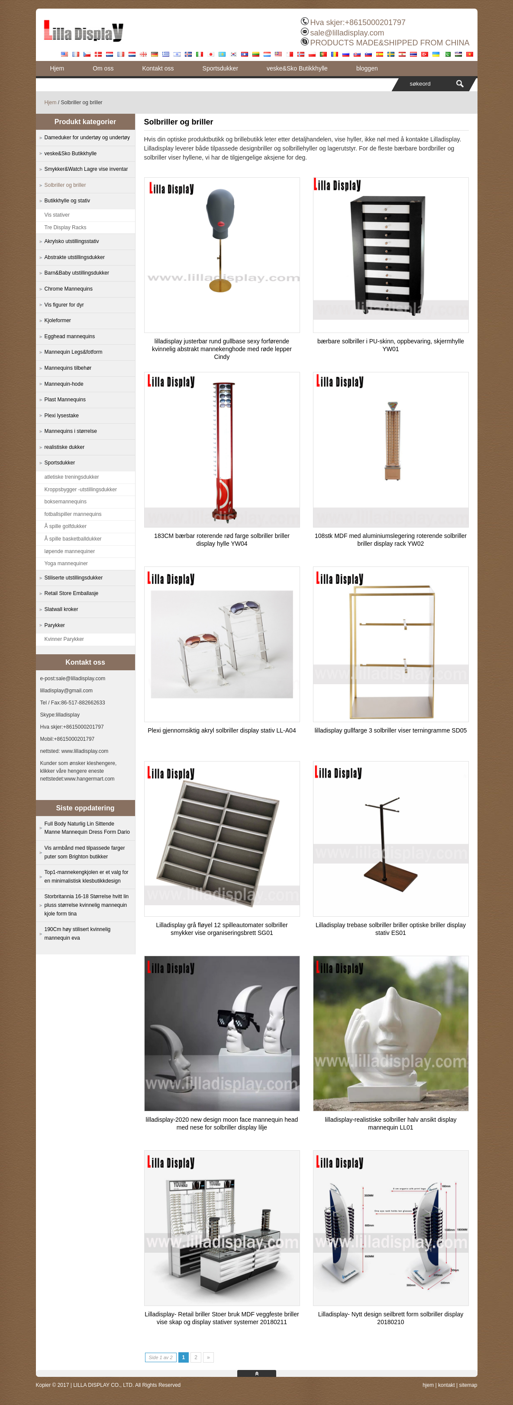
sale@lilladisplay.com (347, 33)
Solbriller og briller (65, 185)
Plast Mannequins (65, 400)
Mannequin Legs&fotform (74, 352)
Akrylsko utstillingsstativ (72, 241)
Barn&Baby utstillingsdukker (77, 273)
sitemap (468, 1385)
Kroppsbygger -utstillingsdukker (81, 489)
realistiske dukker (65, 447)
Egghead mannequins (70, 336)
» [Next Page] (208, 1357)
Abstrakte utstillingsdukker (75, 257)
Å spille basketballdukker (73, 539)
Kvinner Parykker (64, 639)
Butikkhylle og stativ (67, 201)
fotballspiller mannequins (73, 514)
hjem (428, 1385)
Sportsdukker (220, 68)
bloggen (367, 68)
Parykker (55, 625)
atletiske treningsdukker (72, 477)
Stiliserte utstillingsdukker (74, 578)
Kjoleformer (58, 320)
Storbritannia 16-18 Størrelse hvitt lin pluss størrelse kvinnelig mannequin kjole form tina (87, 904)
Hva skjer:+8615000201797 (358, 22)
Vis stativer (57, 215)
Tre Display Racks (66, 227)
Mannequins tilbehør (68, 368)
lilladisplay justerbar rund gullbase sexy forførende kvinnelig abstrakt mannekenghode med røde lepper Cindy (222, 349)
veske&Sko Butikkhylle (297, 68)
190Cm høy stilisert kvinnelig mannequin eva (78, 933)
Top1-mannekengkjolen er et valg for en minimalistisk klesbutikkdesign (87, 876)
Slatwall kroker (61, 609)
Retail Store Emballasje (72, 593)
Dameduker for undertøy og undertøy (87, 137)
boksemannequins (66, 502)
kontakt (446, 1385)
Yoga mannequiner (66, 563)
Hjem (57, 68)
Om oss (103, 68)
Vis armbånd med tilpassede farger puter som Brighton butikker (85, 852)
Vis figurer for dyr (64, 305)
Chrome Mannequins (69, 289)
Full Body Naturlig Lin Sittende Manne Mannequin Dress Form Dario (87, 828)
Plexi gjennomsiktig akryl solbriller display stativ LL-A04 (222, 730)
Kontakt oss (158, 68)
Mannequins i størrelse (71, 431)
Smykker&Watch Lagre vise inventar (86, 169)
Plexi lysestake (62, 416)
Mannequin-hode (64, 384)
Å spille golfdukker (66, 526)
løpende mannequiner (70, 551)
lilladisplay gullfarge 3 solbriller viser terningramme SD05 (391, 730)
